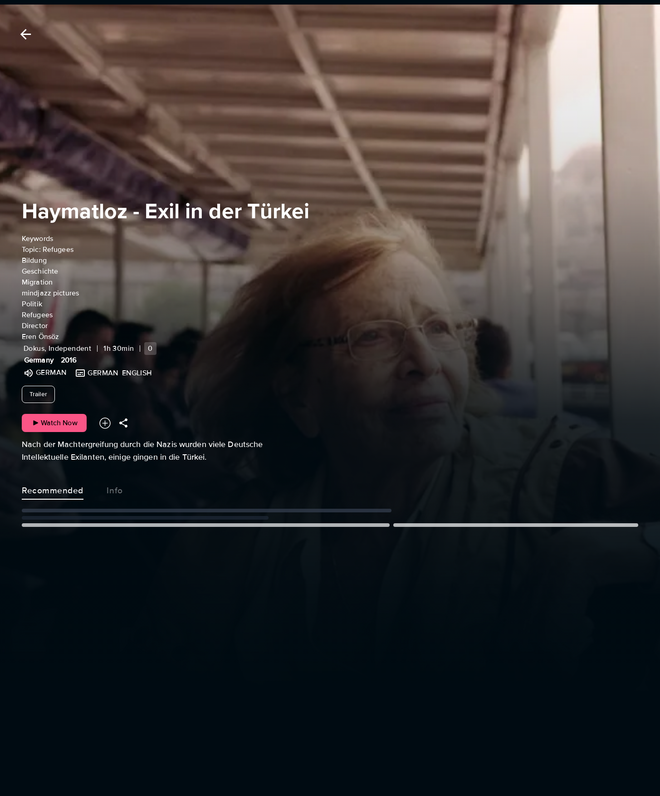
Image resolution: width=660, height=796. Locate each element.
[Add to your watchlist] (105, 423)
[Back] (24, 34)
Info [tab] (114, 489)
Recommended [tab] (52, 489)
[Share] (123, 423)
